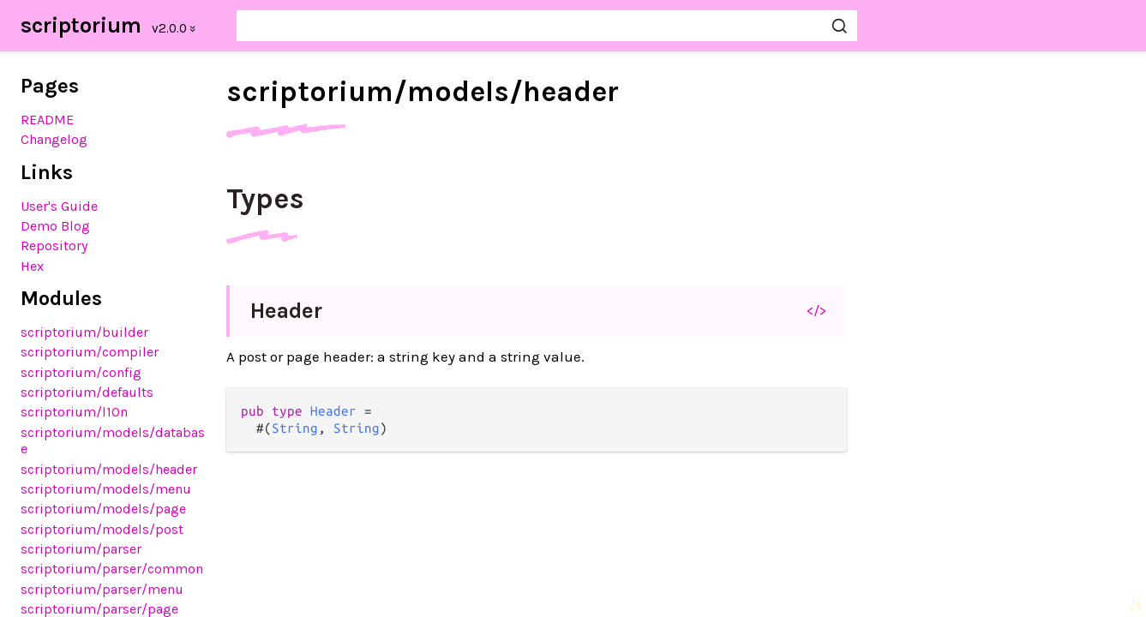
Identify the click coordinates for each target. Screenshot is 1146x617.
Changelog (54, 139)
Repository (54, 245)
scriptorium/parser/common (112, 568)
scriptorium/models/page (103, 508)
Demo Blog (55, 226)
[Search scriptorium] (547, 25)
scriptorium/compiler (90, 352)
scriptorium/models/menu (106, 489)
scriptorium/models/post (102, 529)
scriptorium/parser (81, 549)
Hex (32, 266)
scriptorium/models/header (109, 469)
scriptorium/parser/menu (102, 589)
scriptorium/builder (84, 332)
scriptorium (81, 25)
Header (286, 310)
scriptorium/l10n (74, 412)
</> (816, 310)
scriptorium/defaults (87, 392)
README (47, 119)
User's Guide (59, 206)
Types (265, 199)
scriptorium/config (81, 372)
